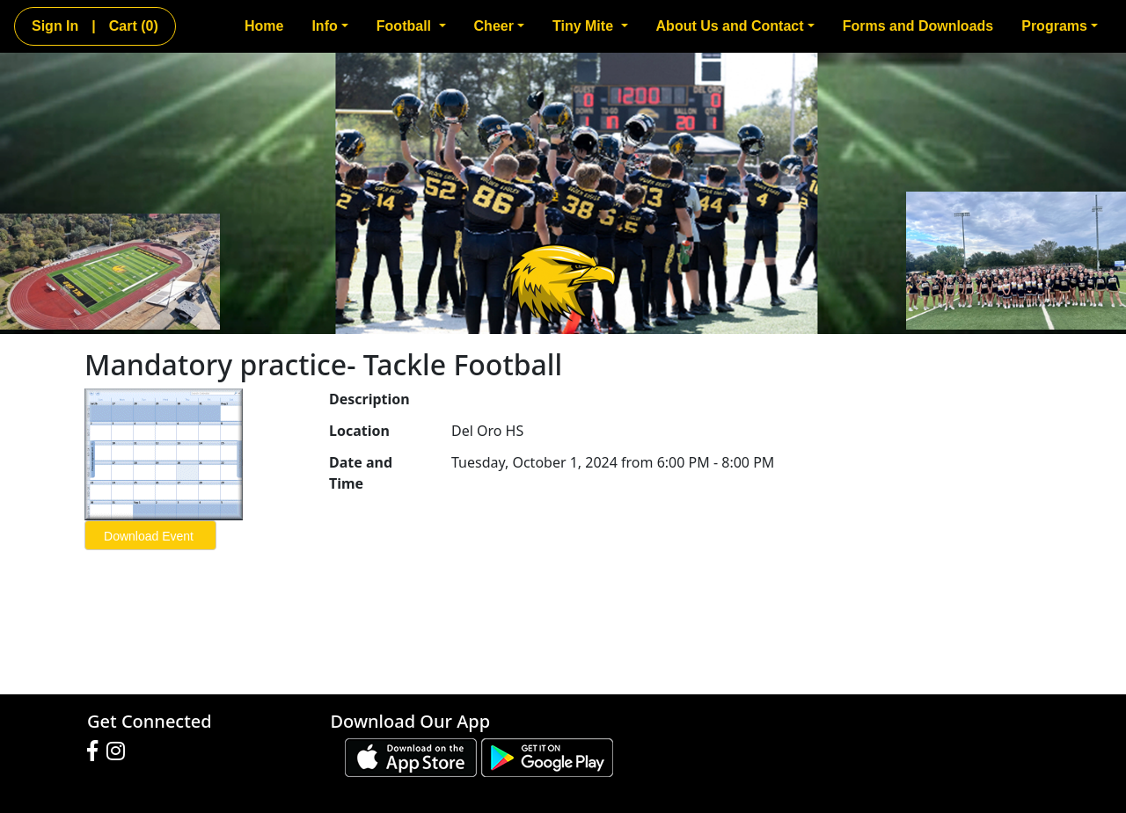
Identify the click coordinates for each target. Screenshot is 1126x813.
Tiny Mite (590, 25)
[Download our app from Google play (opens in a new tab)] (547, 756)
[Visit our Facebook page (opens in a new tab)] (96, 751)
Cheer (499, 25)
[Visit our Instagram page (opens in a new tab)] (120, 751)
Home (264, 25)
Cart (133, 25)
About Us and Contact (735, 25)
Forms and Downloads (918, 25)
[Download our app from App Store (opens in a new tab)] (411, 756)
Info (329, 25)
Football (411, 25)
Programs (1059, 25)
